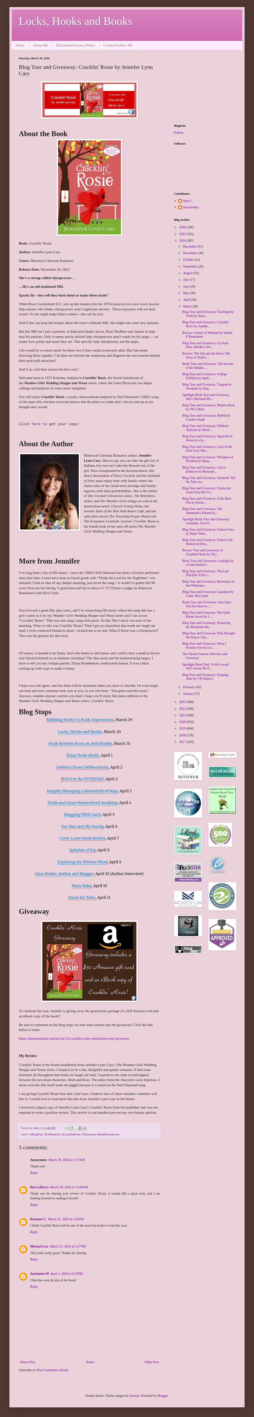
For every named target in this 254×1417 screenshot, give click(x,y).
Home (20, 45)
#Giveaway (88, 1134)
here (36, 424)
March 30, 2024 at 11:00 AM (69, 1187)
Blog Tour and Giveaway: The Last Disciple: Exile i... (205, 573)
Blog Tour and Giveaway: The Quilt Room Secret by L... (206, 614)
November (190, 253)
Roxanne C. (38, 1219)
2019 (183, 728)
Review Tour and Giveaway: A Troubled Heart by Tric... (202, 552)
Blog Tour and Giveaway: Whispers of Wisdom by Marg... (207, 459)
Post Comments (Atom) (52, 1370)
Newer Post (27, 1362)
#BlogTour (36, 1134)
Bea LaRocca (39, 1187)
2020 (183, 722)
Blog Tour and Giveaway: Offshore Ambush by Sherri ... (205, 428)
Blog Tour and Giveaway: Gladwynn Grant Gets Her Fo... (206, 490)
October (188, 259)
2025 (183, 234)
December (190, 246)
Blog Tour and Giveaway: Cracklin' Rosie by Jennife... (205, 324)
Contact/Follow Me (118, 45)
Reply (34, 1173)
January (188, 693)
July (186, 279)
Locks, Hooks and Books (75, 21)
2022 (183, 708)
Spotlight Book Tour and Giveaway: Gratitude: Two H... (206, 521)
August (188, 273)
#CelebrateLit (52, 1134)
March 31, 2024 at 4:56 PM (66, 1219)
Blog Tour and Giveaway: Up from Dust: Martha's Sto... (205, 345)
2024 (183, 240)
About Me (40, 45)
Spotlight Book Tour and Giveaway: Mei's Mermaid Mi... (206, 397)
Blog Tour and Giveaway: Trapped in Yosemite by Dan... (206, 386)
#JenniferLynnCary (108, 1134)
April (187, 299)
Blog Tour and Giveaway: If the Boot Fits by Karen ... (206, 500)
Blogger (162, 1395)
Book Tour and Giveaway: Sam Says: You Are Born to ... (207, 604)
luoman (134, 1395)
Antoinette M (39, 1273)
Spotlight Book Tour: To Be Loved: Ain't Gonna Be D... (205, 666)
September (190, 266)
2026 (183, 227)
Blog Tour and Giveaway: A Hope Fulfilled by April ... (204, 376)
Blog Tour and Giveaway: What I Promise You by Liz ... (204, 645)
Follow (178, 132)
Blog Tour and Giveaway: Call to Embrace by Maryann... (204, 469)
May (186, 293)
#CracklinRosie (71, 1134)
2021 (183, 715)
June (186, 286)
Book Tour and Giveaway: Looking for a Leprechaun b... (208, 563)
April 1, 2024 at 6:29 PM (66, 1273)
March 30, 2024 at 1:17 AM (66, 1160)
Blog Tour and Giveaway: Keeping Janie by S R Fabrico (205, 677)
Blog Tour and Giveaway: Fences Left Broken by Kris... (207, 542)
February (189, 687)
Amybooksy (191, 207)
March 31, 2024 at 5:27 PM (68, 1246)
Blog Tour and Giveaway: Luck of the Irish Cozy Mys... (207, 449)
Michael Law (39, 1246)
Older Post (152, 1362)
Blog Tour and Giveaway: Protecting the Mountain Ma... (206, 625)
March (187, 306)
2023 (183, 702)
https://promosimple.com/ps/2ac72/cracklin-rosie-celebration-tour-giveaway (74, 1038)
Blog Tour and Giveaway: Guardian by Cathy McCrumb (208, 594)
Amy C (188, 201)
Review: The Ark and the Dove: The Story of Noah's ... (206, 355)
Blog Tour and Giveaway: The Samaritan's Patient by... (202, 511)
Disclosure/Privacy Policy (75, 45)
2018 (183, 735)
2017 (183, 742)
